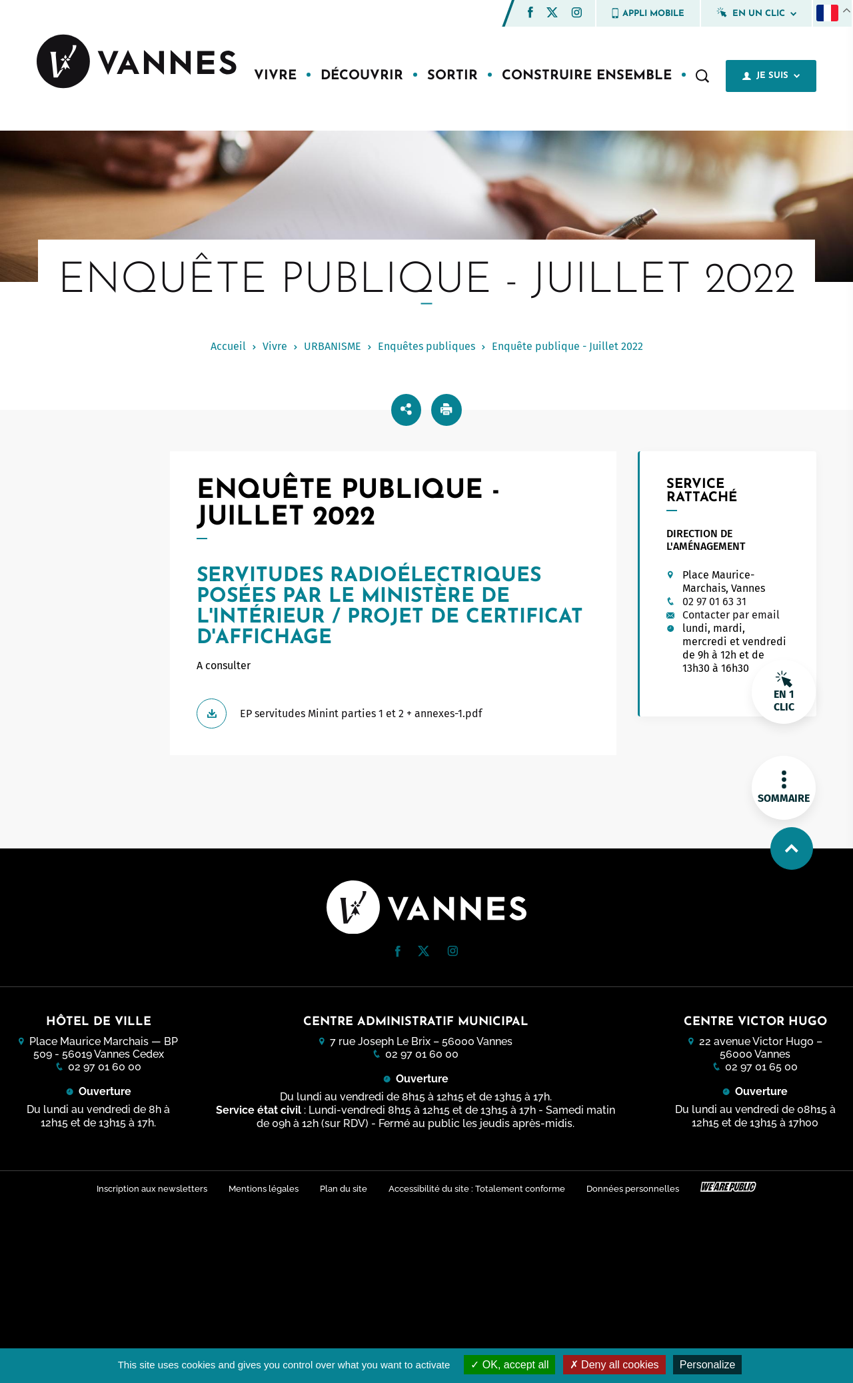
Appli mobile (648, 13)
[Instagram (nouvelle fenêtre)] (576, 14)
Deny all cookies (614, 1364)
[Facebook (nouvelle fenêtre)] (530, 14)
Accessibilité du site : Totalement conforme (477, 1189)
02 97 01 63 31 (714, 601)
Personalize (708, 1364)
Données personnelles (632, 1189)
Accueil (228, 346)
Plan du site (343, 1189)
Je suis (771, 76)
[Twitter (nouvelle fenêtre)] (552, 13)
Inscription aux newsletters (152, 1189)
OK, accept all (509, 1364)
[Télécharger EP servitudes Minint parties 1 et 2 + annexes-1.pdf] (393, 713)
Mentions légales (264, 1189)
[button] (530, 12)
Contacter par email (731, 615)
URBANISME (332, 346)
